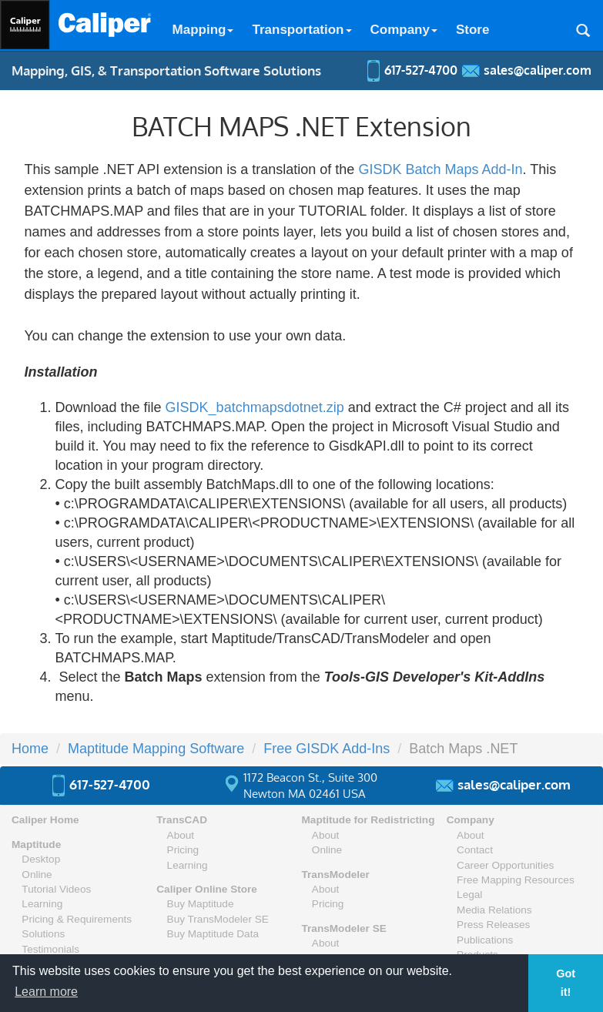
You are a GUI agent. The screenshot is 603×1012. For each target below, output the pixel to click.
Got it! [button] (565, 982)
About (181, 835)
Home (30, 748)
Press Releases (493, 924)
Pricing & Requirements (77, 919)
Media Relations (494, 910)
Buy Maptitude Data (213, 934)
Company (403, 29)
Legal (469, 894)
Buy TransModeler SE (218, 919)
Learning (42, 904)
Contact (475, 850)
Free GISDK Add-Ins (326, 748)
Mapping (203, 29)
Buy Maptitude (200, 904)
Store (472, 29)
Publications (485, 940)
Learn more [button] (46, 991)
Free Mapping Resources (516, 880)
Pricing (183, 850)
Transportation (301, 29)
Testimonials (50, 949)
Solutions (43, 934)
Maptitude (36, 844)
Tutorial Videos (56, 889)
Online (37, 874)
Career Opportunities (505, 865)
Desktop (41, 859)
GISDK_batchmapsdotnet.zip (255, 407)
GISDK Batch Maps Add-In (440, 169)
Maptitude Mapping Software (156, 748)
